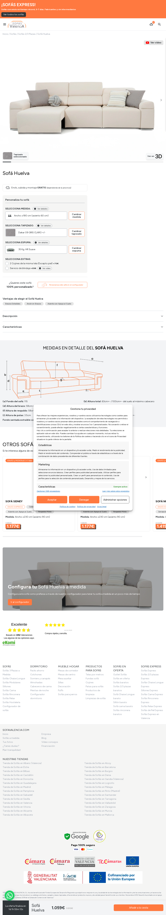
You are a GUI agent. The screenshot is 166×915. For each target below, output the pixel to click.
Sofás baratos (121, 682)
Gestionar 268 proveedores (48, 491)
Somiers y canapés (40, 678)
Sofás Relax (9, 698)
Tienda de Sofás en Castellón (18, 775)
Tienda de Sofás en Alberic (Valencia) (22, 763)
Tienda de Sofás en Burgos (98, 771)
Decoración (64, 686)
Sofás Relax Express (151, 706)
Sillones (7, 686)
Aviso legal (101, 506)
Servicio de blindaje (23, 268)
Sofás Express (148, 670)
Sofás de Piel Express (152, 710)
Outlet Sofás (120, 674)
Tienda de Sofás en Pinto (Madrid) (102, 791)
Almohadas (36, 682)
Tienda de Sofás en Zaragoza (100, 806)
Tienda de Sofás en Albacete (18, 814)
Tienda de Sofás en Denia (97, 775)
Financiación (48, 746)
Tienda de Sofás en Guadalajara (19, 783)
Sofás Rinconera (11, 694)
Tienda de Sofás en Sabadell (18, 795)
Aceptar (52, 499)
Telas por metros (95, 674)
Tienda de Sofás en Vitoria (17, 806)
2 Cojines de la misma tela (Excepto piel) (34, 263)
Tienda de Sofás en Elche (16, 767)
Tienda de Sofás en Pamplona (18, 791)
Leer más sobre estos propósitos (115, 491)
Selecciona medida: (18, 208)
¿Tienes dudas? (11, 746)
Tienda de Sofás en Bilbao (16, 771)
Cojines (90, 682)
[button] (161, 100)
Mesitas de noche (39, 690)
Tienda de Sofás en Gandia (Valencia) (104, 779)
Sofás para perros (67, 694)
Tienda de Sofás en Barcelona (100, 767)
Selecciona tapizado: (19, 225)
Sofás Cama (9, 690)
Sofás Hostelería (11, 702)
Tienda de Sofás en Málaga (98, 787)
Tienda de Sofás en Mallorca (99, 814)
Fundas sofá (92, 678)
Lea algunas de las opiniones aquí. (19, 638)
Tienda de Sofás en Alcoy (97, 763)
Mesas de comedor (68, 670)
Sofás (13, 34)
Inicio (5, 34)
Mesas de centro (66, 674)
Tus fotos (8, 742)
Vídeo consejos (50, 742)
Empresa (46, 734)
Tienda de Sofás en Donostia (18, 779)
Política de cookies (67, 506)
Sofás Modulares (12, 682)
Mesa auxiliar (64, 678)
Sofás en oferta (121, 678)
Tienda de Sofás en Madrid (17, 787)
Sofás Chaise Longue (14, 678)
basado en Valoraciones (19, 635)
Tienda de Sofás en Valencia (17, 803)
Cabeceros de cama (41, 686)
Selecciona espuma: (18, 242)
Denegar (84, 499)
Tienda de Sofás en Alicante (17, 810)
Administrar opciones (115, 499)
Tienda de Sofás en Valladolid (100, 803)
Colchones (36, 674)
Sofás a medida (11, 738)
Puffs (60, 690)
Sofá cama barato (123, 706)
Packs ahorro (37, 670)
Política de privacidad (86, 506)
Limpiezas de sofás (96, 698)
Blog (44, 738)
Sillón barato (120, 702)
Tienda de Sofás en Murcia (98, 810)
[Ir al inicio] (17, 24)
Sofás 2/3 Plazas (27, 34)
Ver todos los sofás (13, 14)
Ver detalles (40, 209)
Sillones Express (149, 690)
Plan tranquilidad (12, 750)
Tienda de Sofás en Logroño (99, 783)
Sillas (60, 682)
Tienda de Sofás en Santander (100, 795)
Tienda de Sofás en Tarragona (100, 799)
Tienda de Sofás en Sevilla (16, 799)
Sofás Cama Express (152, 694)
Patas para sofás (95, 686)
